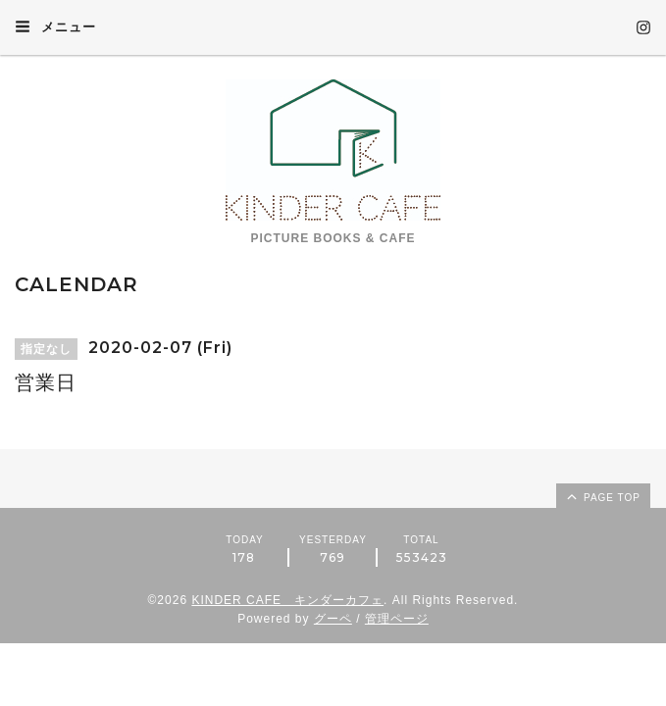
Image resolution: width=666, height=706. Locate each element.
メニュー (55, 26)
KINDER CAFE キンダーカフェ (287, 600)
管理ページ (397, 619)
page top (602, 496)
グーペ (333, 619)
